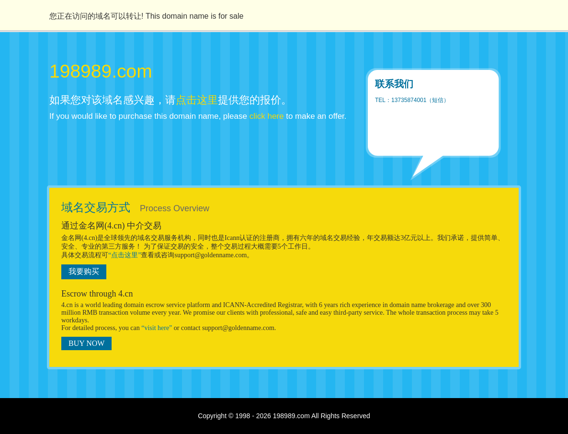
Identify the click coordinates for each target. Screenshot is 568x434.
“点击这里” (124, 255)
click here (267, 116)
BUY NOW (86, 343)
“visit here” (156, 327)
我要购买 (83, 271)
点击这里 (197, 100)
